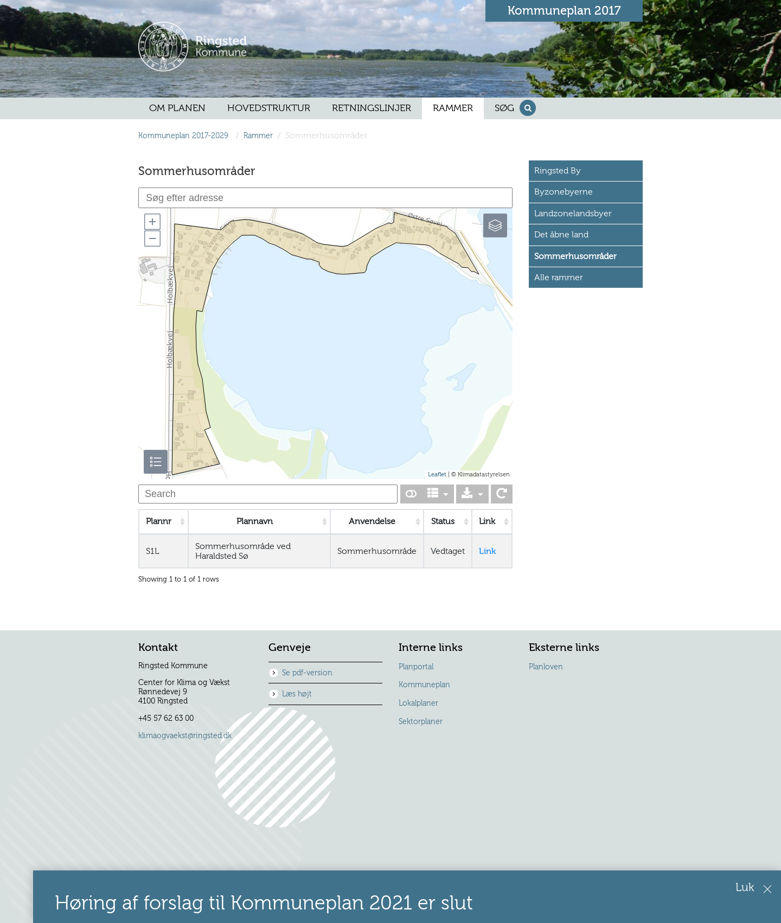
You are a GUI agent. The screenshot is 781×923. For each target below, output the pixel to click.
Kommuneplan (424, 685)
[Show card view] (411, 494)
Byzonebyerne (563, 192)
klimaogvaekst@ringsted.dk (185, 736)
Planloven (546, 667)
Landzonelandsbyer (573, 213)
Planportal (416, 667)
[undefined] (268, 494)
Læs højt (297, 694)
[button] (152, 222)
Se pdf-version (307, 673)
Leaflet (437, 474)
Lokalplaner (418, 703)
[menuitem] (177, 108)
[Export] (472, 494)
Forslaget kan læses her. (585, 856)
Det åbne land (561, 235)
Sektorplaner (421, 722)
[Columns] (438, 494)
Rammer (258, 135)
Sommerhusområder (575, 256)
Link (487, 551)
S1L (152, 551)
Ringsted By (557, 171)
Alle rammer (558, 277)
